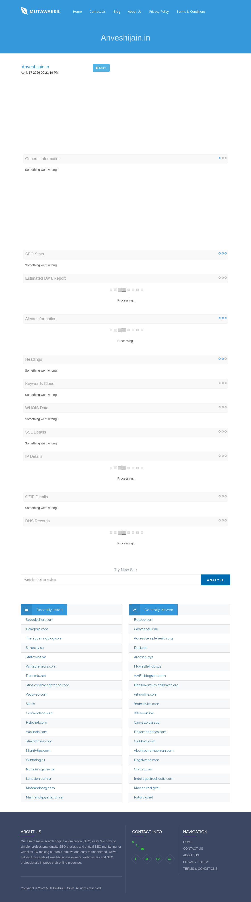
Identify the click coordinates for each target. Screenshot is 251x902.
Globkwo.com (144, 741)
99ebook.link (144, 713)
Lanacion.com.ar (38, 779)
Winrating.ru (35, 760)
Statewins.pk (36, 657)
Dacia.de (140, 648)
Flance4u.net (36, 676)
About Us (134, 11)
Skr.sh (30, 704)
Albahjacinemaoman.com (154, 751)
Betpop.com (144, 620)
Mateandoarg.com (40, 788)
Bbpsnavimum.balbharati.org (156, 685)
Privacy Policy (159, 11)
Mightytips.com (38, 751)
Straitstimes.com (39, 741)
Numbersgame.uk (40, 769)
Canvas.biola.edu (147, 723)
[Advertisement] (125, 121)
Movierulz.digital (146, 788)
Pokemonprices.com (150, 732)
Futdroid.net (143, 797)
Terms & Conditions (191, 11)
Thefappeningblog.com (44, 638)
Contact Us (98, 11)
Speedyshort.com (39, 620)
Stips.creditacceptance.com (47, 685)
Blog (116, 11)
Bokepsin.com (37, 629)
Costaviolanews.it (39, 713)
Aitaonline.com (145, 694)
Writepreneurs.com (41, 666)
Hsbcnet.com (36, 723)
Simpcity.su (35, 648)
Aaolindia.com (36, 732)
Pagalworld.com (146, 760)
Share (101, 67)
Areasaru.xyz (143, 657)
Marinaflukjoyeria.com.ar (45, 797)
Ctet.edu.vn (143, 769)
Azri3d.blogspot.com (150, 676)
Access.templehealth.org (153, 638)
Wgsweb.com (36, 694)
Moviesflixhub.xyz (147, 666)
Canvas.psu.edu (146, 629)
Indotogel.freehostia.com (153, 779)
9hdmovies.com (146, 704)
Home (77, 11)
